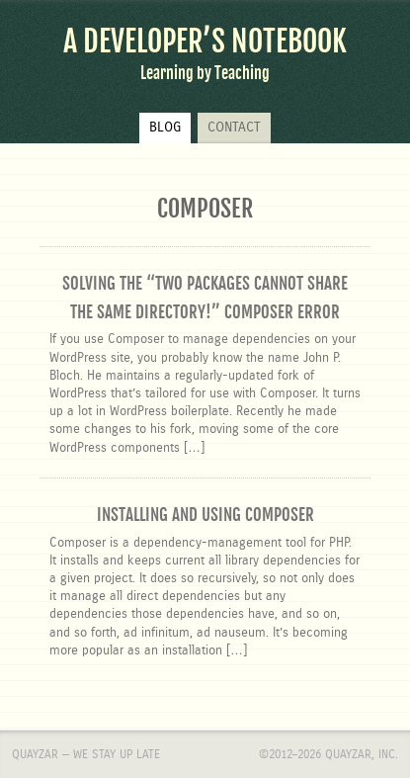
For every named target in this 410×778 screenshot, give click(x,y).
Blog (165, 127)
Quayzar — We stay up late (86, 754)
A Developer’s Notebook (205, 41)
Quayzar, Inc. (361, 754)
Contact (234, 127)
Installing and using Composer (205, 514)
